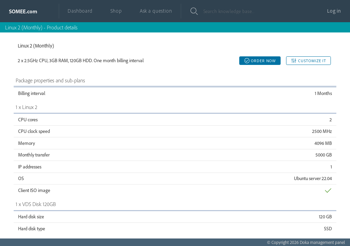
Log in (334, 11)
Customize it (308, 61)
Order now (260, 61)
